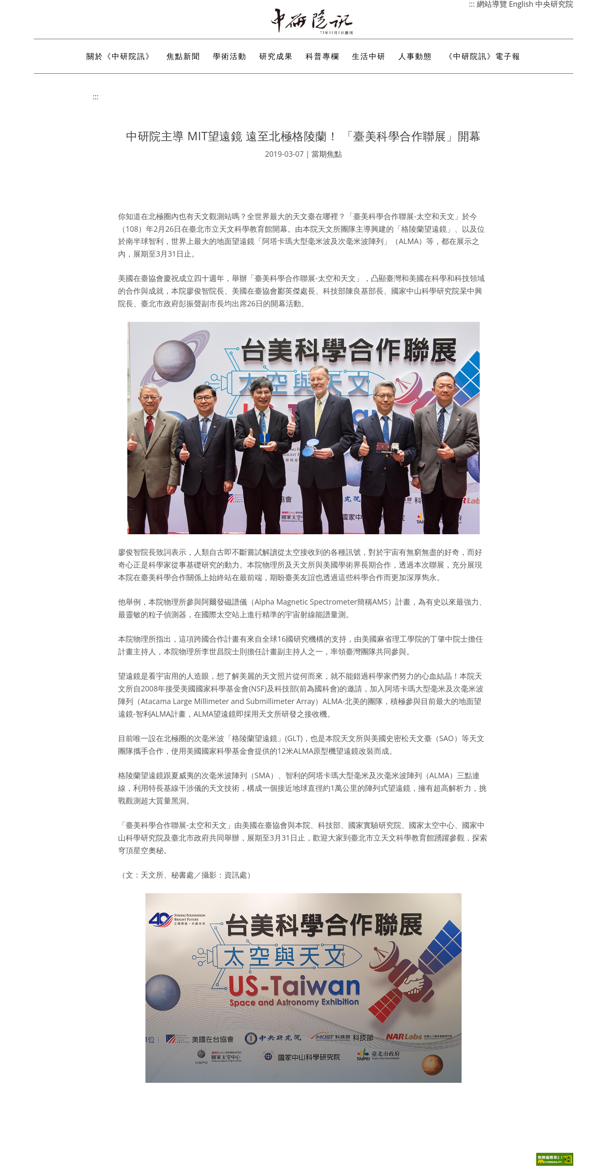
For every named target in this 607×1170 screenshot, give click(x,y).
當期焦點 (327, 154)
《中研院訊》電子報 (483, 56)
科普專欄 (322, 56)
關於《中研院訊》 (120, 56)
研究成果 (276, 56)
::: (96, 96)
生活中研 (369, 56)
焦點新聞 (183, 56)
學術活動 (230, 56)
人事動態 (415, 56)
